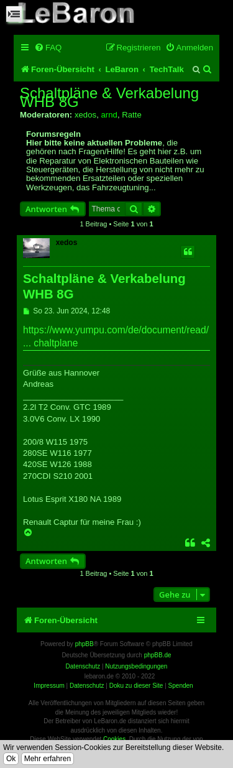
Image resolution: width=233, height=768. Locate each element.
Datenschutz (87, 685)
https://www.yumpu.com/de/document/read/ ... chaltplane (116, 337)
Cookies (114, 739)
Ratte (132, 114)
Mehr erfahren (47, 758)
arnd (109, 114)
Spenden (180, 685)
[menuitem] (48, 48)
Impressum (49, 685)
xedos (85, 114)
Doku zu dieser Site (136, 685)
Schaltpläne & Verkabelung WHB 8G (109, 98)
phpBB (84, 644)
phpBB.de (157, 655)
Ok (11, 758)
